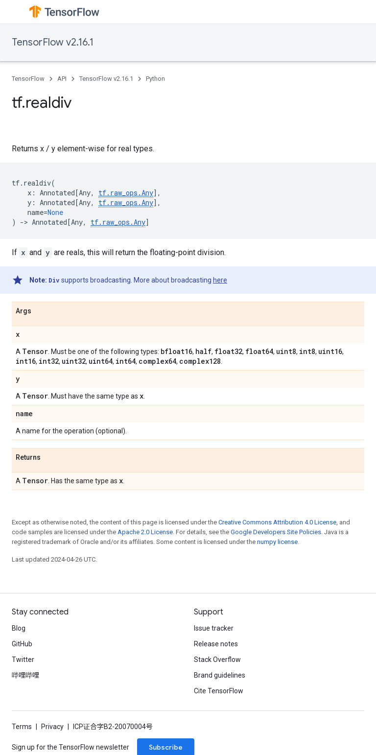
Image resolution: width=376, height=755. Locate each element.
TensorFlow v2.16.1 (53, 42)
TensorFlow (28, 78)
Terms (22, 727)
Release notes (216, 644)
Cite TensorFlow (218, 691)
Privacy (52, 727)
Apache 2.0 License (145, 532)
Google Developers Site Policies (276, 532)
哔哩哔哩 (25, 675)
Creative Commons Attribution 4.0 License (277, 522)
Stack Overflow (217, 659)
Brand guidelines (219, 675)
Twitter (23, 659)
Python (155, 78)
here (220, 280)
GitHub (22, 644)
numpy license (277, 541)
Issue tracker (214, 628)
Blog (18, 628)
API (62, 78)
